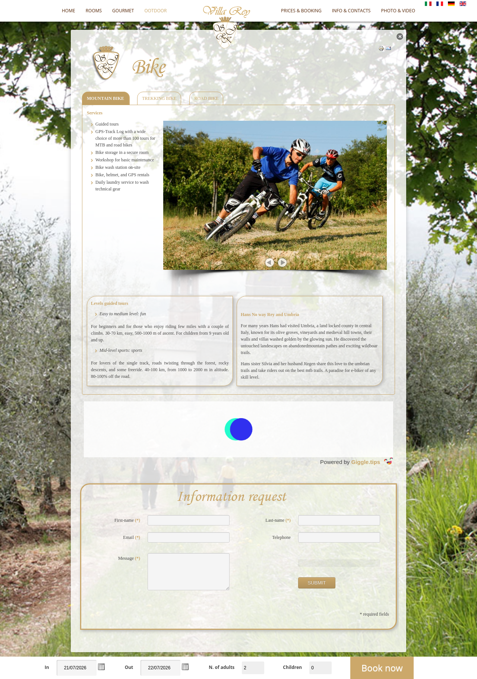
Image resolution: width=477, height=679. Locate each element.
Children (292, 667)
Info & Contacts (351, 10)
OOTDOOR (155, 10)
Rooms (94, 10)
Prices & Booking (301, 10)
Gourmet (123, 10)
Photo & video (398, 10)
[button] (101, 666)
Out (129, 667)
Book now (382, 667)
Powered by (356, 461)
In (47, 667)
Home (68, 10)
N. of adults (221, 667)
